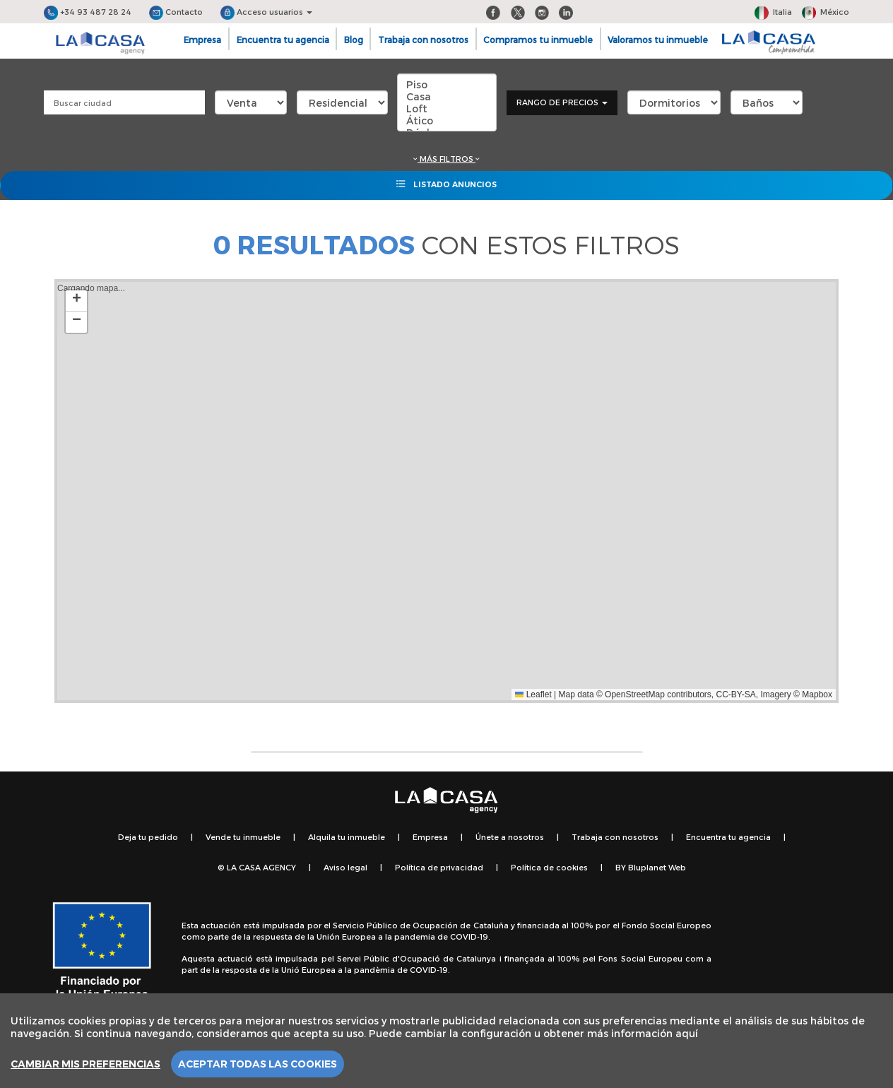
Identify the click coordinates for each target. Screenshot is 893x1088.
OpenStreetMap (635, 694)
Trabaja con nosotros (423, 40)
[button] (76, 301)
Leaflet (533, 694)
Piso (446, 84)
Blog (353, 40)
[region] (446, 1040)
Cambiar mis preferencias (85, 1064)
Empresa (202, 40)
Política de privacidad (439, 867)
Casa (446, 96)
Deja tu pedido (148, 836)
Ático (446, 120)
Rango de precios (562, 102)
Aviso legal (345, 867)
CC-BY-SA (736, 694)
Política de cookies (549, 867)
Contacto (176, 11)
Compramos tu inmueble (538, 40)
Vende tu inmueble (243, 836)
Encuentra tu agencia (283, 40)
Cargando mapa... (444, 491)
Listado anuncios (446, 183)
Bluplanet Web (657, 867)
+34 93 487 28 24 (87, 11)
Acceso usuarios (266, 11)
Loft (446, 108)
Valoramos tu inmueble (658, 40)
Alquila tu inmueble (346, 836)
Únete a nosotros (509, 836)
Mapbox (817, 694)
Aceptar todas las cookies (257, 1064)
